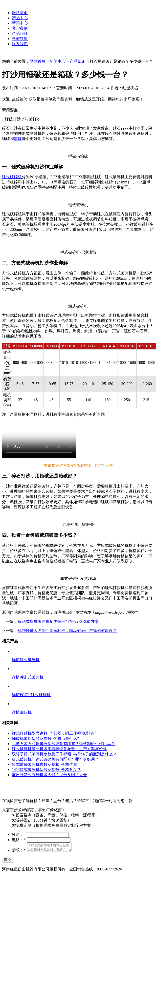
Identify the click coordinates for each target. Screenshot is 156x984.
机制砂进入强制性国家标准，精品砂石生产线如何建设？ (67, 631)
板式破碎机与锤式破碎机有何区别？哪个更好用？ (55, 759)
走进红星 (20, 39)
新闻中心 (20, 23)
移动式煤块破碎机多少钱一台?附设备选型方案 (58, 621)
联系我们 (20, 44)
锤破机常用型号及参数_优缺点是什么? (45, 738)
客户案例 (20, 28)
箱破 (18, 139)
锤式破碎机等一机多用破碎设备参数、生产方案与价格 (59, 749)
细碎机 (26, 712)
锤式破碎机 (12, 177)
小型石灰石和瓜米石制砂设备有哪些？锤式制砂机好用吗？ (63, 744)
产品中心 (20, 18)
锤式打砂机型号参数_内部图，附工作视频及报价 (54, 733)
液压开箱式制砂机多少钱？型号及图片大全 (49, 775)
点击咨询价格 (41, 561)
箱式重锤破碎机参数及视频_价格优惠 (44, 764)
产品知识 (78, 61)
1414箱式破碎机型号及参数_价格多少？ (46, 770)
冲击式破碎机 (32, 677)
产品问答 (20, 33)
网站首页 (20, 13)
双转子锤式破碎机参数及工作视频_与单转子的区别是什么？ (64, 754)
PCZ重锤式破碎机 (35, 695)
